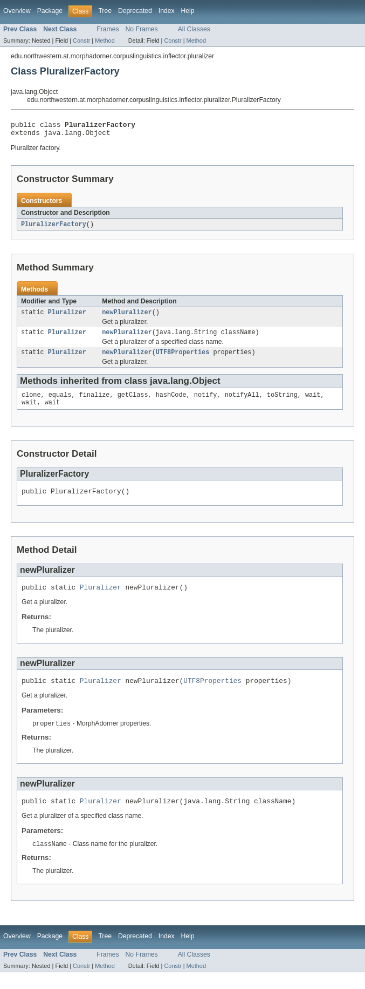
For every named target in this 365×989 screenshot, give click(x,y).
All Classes (194, 29)
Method (104, 40)
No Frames (142, 29)
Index (167, 11)
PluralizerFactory (53, 227)
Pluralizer (67, 317)
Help (188, 11)
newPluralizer (126, 317)
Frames (108, 29)
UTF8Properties (183, 359)
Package (50, 11)
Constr (81, 40)
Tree (105, 11)
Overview (17, 11)
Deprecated (135, 11)
